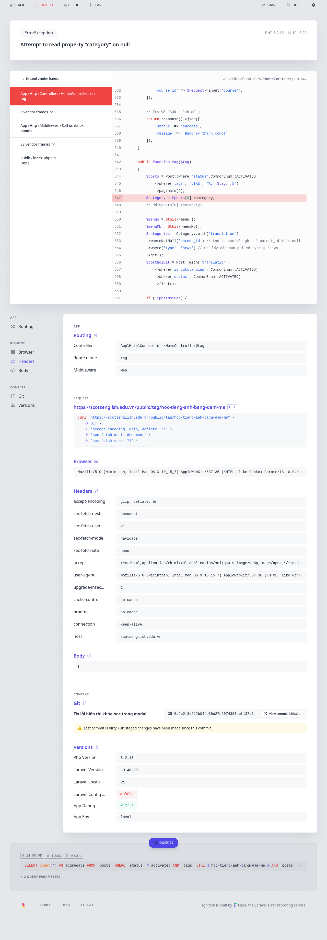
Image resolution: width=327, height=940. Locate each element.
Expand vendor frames (40, 78)
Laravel (87, 905)
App (13, 317)
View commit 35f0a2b (282, 714)
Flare (239, 905)
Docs (66, 905)
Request (17, 343)
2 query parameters (40, 877)
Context (18, 387)
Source (45, 905)
